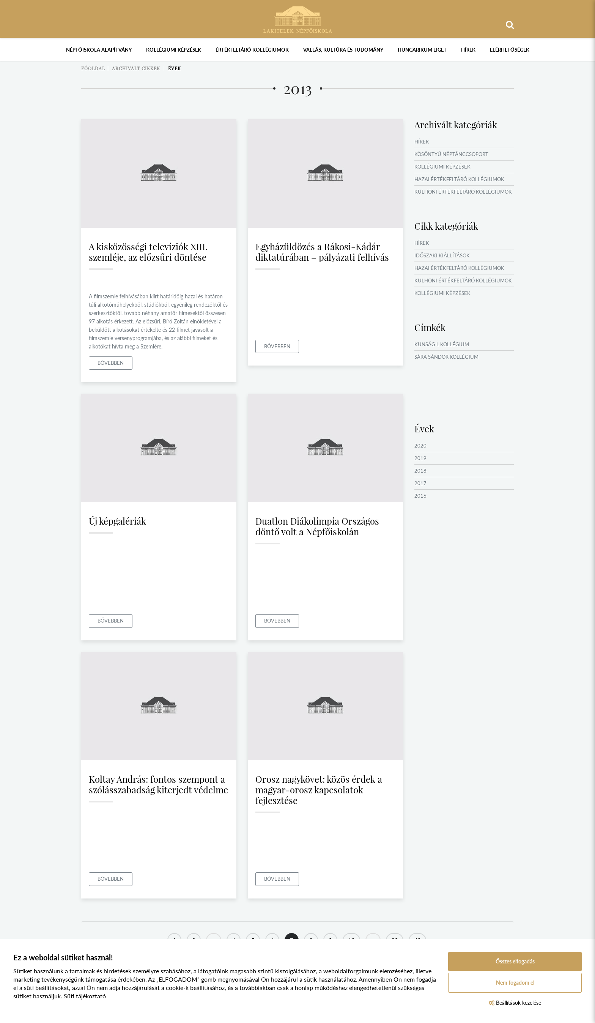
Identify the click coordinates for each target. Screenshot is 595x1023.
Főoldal (93, 68)
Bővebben (111, 363)
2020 (420, 446)
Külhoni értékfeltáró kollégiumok (463, 192)
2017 (420, 483)
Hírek (468, 50)
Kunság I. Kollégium (441, 344)
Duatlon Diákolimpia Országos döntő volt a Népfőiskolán (317, 526)
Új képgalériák (117, 521)
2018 (420, 471)
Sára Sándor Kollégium (446, 357)
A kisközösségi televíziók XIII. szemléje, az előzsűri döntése (148, 251)
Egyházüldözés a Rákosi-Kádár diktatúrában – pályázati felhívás (322, 251)
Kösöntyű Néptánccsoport (451, 154)
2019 (420, 458)
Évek (174, 68)
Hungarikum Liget (422, 50)
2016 (420, 496)
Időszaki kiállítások (442, 255)
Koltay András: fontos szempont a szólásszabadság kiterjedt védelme (158, 784)
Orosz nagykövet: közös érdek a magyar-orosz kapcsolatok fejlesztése (318, 789)
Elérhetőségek (509, 50)
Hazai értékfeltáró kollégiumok (459, 179)
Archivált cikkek (136, 68)
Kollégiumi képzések (173, 50)
